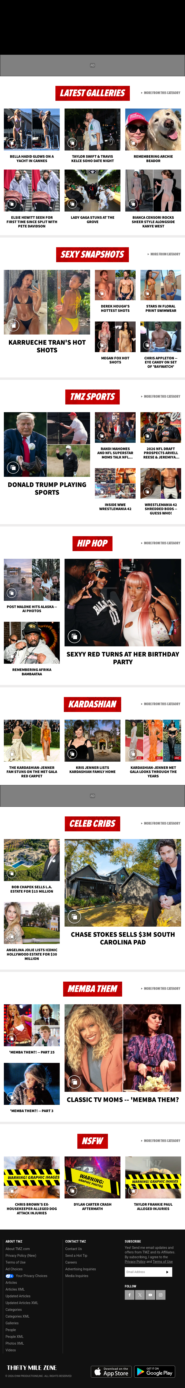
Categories (14, 1310)
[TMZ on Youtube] (31, 8)
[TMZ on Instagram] (42, 8)
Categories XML (17, 1316)
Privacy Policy (135, 1262)
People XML (15, 1337)
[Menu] (6, 32)
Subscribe (167, 1272)
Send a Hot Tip (76, 1256)
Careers (71, 1262)
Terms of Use (16, 1262)
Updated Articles (18, 1296)
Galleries (12, 1323)
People (11, 1330)
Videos (11, 1350)
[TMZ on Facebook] (8, 8)
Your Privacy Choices (26, 1276)
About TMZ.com (18, 1249)
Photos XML (15, 1343)
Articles (11, 1283)
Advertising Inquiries (80, 1269)
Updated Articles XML (22, 1303)
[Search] (178, 32)
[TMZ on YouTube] (150, 1295)
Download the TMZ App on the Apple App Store (111, 1372)
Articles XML (15, 1289)
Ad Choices (14, 1269)
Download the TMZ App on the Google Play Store (154, 1372)
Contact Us (73, 1249)
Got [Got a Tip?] (16, 20)
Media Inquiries (76, 1276)
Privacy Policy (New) (21, 1256)
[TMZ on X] (19, 8)
